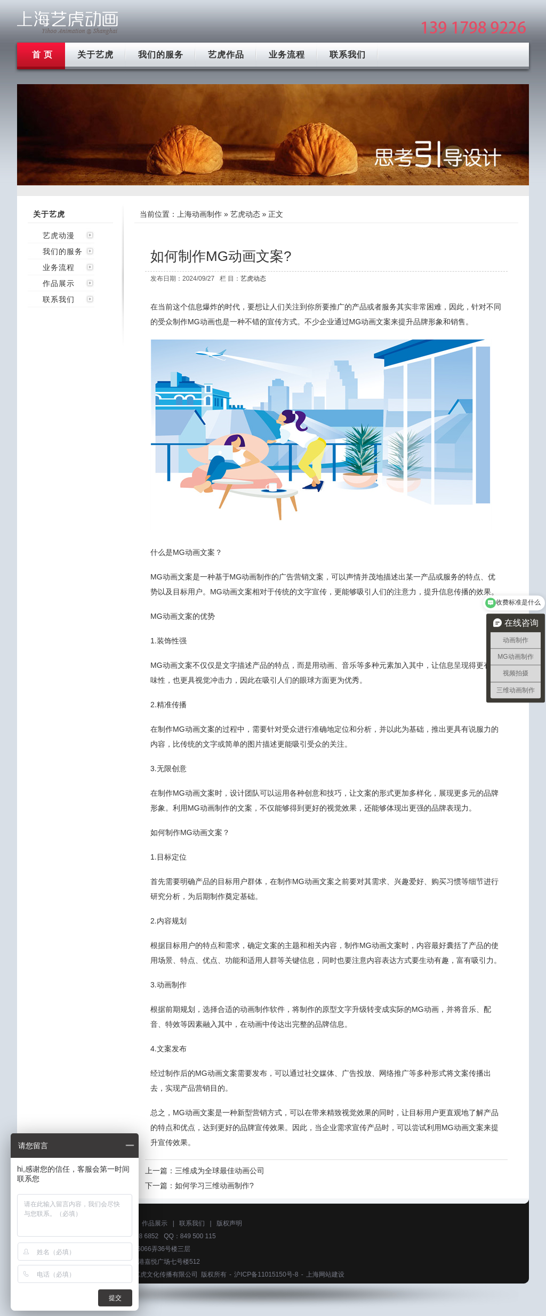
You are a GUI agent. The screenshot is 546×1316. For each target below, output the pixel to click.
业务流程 (287, 54)
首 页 (42, 54)
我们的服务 (160, 54)
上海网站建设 (325, 1274)
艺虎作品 (226, 54)
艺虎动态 (245, 214)
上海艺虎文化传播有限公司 (159, 1274)
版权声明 (229, 1223)
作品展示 (59, 283)
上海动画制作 (199, 214)
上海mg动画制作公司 (67, 23)
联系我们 (348, 54)
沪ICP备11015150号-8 (266, 1274)
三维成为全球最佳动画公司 (219, 1170)
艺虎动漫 (59, 235)
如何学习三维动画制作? (214, 1185)
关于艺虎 (95, 54)
